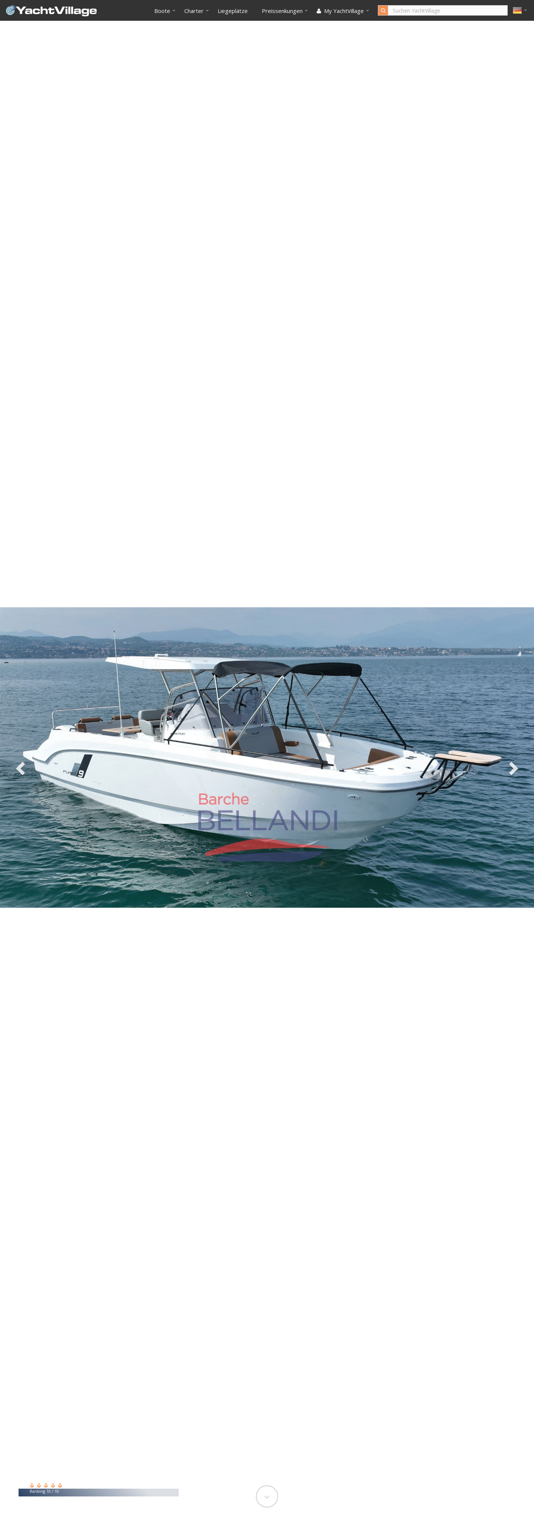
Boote (162, 10)
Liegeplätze (233, 10)
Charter (194, 10)
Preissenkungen (282, 10)
